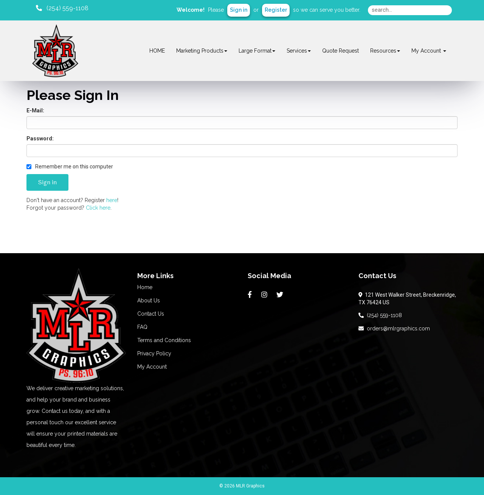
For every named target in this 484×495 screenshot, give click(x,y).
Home (144, 287)
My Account (152, 367)
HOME (157, 51)
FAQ (142, 327)
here (111, 200)
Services (299, 51)
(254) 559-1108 (380, 315)
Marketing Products (201, 51)
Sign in (238, 10)
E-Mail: (35, 110)
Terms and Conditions (164, 340)
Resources (385, 51)
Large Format (257, 51)
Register (276, 10)
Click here (98, 208)
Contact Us (150, 314)
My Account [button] (428, 51)
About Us (148, 300)
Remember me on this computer (69, 166)
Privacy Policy (154, 353)
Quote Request (340, 51)
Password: (40, 138)
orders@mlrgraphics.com (394, 328)
